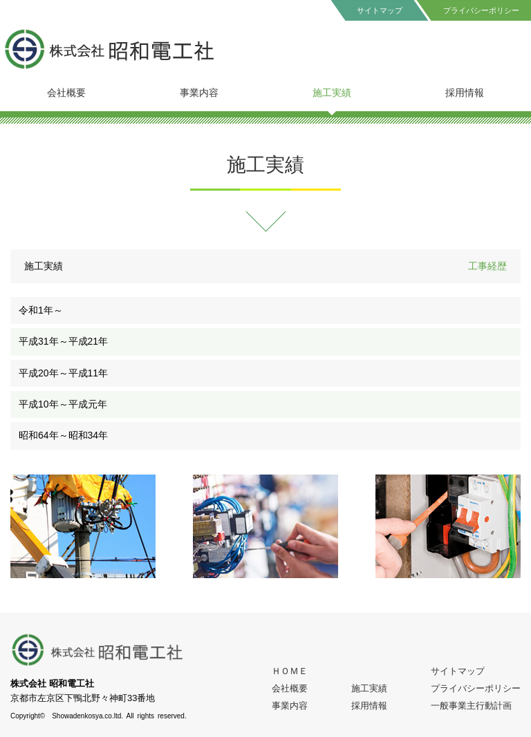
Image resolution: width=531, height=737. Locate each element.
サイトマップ (379, 10)
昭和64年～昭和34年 (63, 435)
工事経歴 (487, 265)
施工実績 (332, 92)
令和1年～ (41, 310)
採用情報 (464, 92)
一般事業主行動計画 (471, 705)
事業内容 (199, 92)
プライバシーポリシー (476, 688)
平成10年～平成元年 (63, 404)
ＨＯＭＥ (290, 671)
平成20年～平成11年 (63, 373)
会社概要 (66, 92)
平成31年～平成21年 (63, 341)
